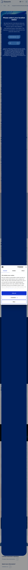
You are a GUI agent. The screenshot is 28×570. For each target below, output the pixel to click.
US (10, 43)
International (12, 36)
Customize (14, 297)
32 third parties (10, 288)
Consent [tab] (5, 270)
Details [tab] (14, 270)
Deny (14, 301)
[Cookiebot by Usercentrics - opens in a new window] (17, 267)
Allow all (14, 293)
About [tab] (23, 270)
